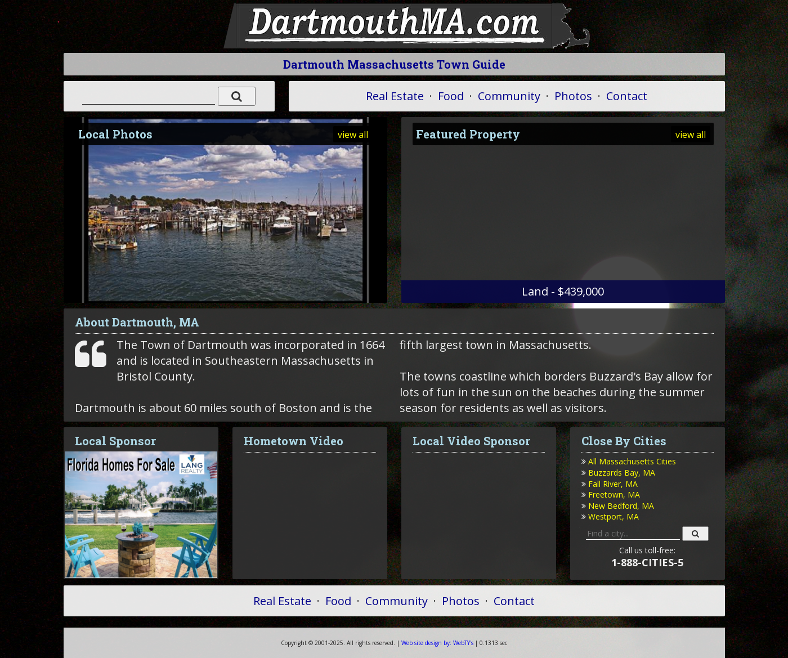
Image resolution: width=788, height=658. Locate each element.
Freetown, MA (614, 494)
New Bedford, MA (621, 505)
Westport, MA (613, 516)
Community (509, 96)
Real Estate (395, 96)
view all (353, 134)
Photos (573, 96)
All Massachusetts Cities (632, 461)
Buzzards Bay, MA (621, 472)
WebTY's (437, 643)
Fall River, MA (613, 483)
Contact (626, 96)
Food (451, 96)
